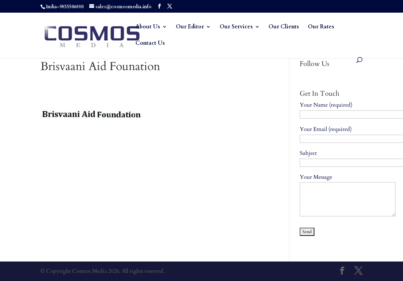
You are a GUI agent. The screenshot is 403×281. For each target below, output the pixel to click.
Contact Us (150, 44)
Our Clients (284, 27)
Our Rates (321, 27)
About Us (147, 27)
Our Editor (190, 27)
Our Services (236, 27)
